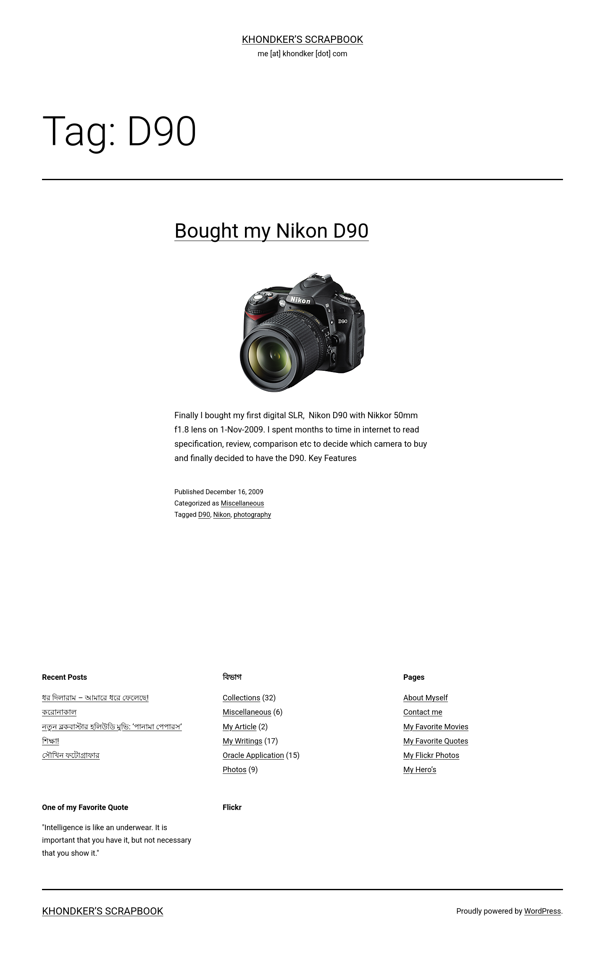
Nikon (221, 515)
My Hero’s (419, 769)
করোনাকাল (59, 712)
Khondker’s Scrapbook (302, 39)
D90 (204, 515)
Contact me (422, 712)
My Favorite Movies (435, 726)
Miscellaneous (242, 503)
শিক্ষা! (50, 740)
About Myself (425, 697)
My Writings (243, 740)
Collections (241, 697)
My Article (240, 726)
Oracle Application (253, 755)
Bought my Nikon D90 (271, 231)
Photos (235, 769)
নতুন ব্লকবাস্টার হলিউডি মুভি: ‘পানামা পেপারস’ (112, 726)
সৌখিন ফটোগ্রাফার (71, 755)
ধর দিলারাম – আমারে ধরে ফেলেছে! (95, 697)
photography (252, 515)
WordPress (542, 911)
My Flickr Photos (431, 755)
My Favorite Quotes (435, 740)
